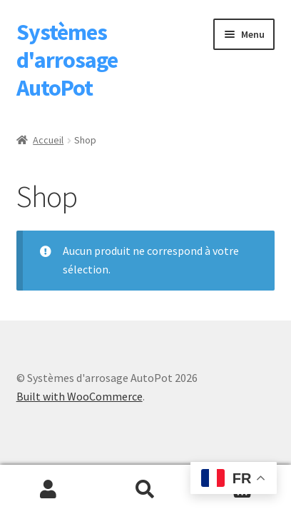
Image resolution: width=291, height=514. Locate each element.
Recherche (145, 489)
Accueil (48, 139)
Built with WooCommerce (79, 396)
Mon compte (48, 489)
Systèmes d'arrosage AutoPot (67, 60)
